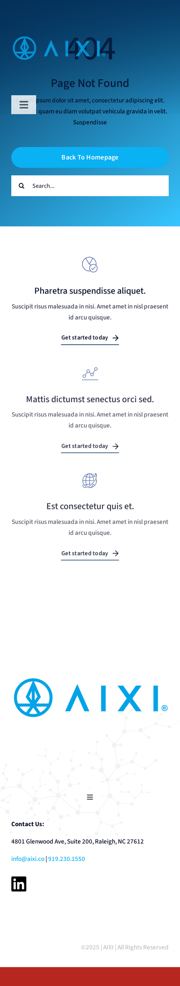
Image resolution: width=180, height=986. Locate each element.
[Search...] (90, 185)
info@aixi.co (27, 859)
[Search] (21, 185)
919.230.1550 (66, 859)
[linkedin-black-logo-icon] (18, 879)
